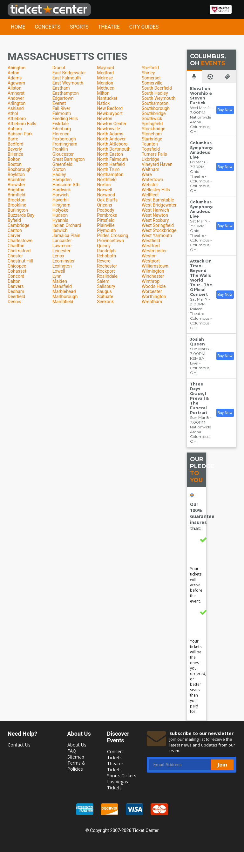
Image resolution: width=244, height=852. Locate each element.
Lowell (58, 271)
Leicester (61, 250)
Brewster (16, 184)
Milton (103, 93)
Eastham (61, 88)
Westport (151, 260)
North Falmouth (112, 159)
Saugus (104, 291)
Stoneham (152, 133)
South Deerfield (157, 88)
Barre (13, 138)
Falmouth (61, 113)
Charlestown (20, 240)
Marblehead (64, 291)
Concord (16, 276)
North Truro (108, 169)
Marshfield (62, 301)
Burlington (18, 210)
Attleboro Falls (22, 123)
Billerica (15, 154)
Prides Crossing (112, 235)
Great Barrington (68, 159)
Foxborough (64, 138)
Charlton (16, 245)
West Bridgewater (159, 205)
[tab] (194, 76)
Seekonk (105, 301)
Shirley (148, 72)
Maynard (105, 67)
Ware (147, 174)
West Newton (155, 215)
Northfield (107, 179)
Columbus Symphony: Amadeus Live (201, 150)
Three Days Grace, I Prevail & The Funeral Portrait (199, 398)
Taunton (150, 144)
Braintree (16, 179)
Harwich (60, 194)
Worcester (152, 291)
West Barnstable (158, 199)
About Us (76, 745)
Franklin (60, 149)
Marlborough (65, 296)
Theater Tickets (115, 766)
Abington (16, 67)
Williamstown (155, 266)
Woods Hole (154, 286)
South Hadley (155, 93)
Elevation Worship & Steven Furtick (201, 95)
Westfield (151, 240)
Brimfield (16, 194)
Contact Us (19, 745)
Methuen (105, 88)
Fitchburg (61, 128)
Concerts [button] (47, 27)
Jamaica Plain (66, 235)
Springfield (152, 123)
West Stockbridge (159, 230)
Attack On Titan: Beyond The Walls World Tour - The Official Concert (201, 278)
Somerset (151, 77)
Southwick (152, 118)
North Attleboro (112, 144)
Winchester (153, 276)
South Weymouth (158, 98)
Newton (104, 118)
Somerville (152, 82)
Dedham (16, 291)
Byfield (14, 220)
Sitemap (75, 757)
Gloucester (63, 154)
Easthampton (65, 93)
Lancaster (62, 240)
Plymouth (106, 230)
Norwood (106, 194)
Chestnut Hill (20, 260)
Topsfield (151, 149)
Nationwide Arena (200, 119)
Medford (105, 72)
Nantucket (107, 98)
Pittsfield (105, 220)
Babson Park (20, 133)
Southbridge (154, 113)
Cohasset (17, 271)
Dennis (14, 301)
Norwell (104, 189)
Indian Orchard (66, 225)
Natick (103, 103)
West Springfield (158, 225)
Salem (103, 281)
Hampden (62, 179)
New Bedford (110, 108)
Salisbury (106, 286)
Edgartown (63, 98)
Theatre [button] (109, 27)
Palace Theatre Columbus (199, 313)
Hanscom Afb (65, 184)
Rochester (107, 266)
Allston (14, 88)
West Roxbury (155, 220)
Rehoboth (106, 255)
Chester (15, 255)
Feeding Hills (65, 118)
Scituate (105, 296)
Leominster (63, 260)
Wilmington (153, 271)
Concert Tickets (115, 754)
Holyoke (60, 210)
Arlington (16, 103)
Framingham (65, 144)
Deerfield (16, 296)
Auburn (15, 128)
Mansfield (62, 286)
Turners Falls (154, 154)
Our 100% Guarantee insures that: (202, 516)
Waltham (150, 169)
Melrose (105, 77)
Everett (59, 103)
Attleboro (17, 118)
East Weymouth (67, 82)
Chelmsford (19, 250)
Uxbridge (150, 159)
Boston (15, 164)
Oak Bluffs (107, 199)
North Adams (110, 133)
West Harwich (155, 210)
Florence (61, 133)
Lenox (58, 255)
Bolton (14, 159)
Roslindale (107, 276)
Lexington (62, 266)
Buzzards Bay (21, 215)
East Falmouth (66, 77)
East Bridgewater (69, 72)
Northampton (110, 174)
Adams (15, 77)
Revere (103, 260)
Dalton (14, 281)
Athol (13, 113)
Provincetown (110, 240)
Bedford (15, 144)
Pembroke (107, 215)
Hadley (59, 174)
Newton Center (111, 123)
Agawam (16, 82)
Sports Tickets (121, 776)
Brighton (16, 189)
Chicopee (17, 266)
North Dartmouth (114, 149)
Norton (104, 184)
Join (222, 764)
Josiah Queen (197, 341)
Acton (13, 72)
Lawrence (61, 245)
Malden (59, 281)
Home (18, 27)
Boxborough (19, 169)
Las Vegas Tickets (117, 785)
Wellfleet (150, 194)
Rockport (106, 271)
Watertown (152, 179)
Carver (14, 235)
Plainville (105, 225)
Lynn (57, 276)
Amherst (16, 93)
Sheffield (150, 67)
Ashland (16, 108)
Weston (149, 255)
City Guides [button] (144, 27)
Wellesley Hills (156, 189)
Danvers (16, 286)
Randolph (106, 250)
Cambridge (18, 225)
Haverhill (61, 199)
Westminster (154, 250)
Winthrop (150, 281)
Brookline (17, 205)
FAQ (71, 751)
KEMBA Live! (197, 360)
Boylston (16, 174)
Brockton (16, 199)
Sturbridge (152, 138)
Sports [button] (79, 27)
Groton (59, 169)
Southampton (155, 103)
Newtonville (108, 128)
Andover (16, 98)
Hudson (60, 215)
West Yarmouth (157, 235)
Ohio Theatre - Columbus (199, 176)
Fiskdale (60, 123)
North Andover (111, 138)
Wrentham (152, 301)
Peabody (105, 210)
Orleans (104, 205)
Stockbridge (153, 128)
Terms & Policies (76, 766)
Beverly (15, 149)
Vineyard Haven (157, 164)
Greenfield (62, 164)
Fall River (61, 108)
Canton (15, 230)
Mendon (105, 82)
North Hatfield (111, 164)
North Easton (110, 154)
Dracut (58, 67)
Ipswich (60, 230)
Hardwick (61, 189)
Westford (151, 245)
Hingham (61, 205)
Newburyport (110, 113)
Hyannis (60, 220)
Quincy (103, 245)
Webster (150, 184)
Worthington (154, 296)
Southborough (156, 108)
